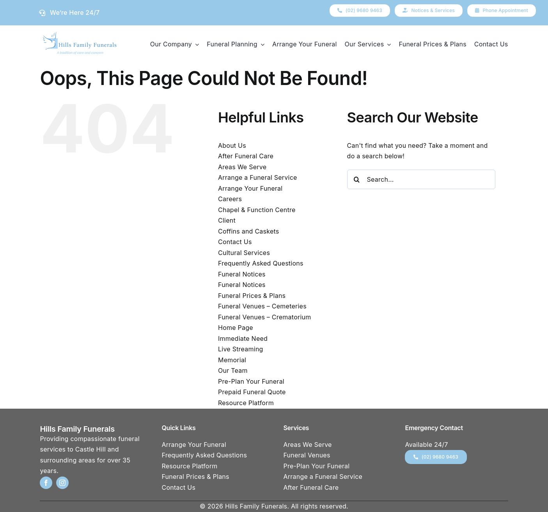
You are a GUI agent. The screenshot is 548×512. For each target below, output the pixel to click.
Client (227, 220)
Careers (230, 199)
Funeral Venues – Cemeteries (262, 306)
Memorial (232, 360)
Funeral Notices (242, 274)
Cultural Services (244, 253)
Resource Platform (246, 403)
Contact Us (235, 242)
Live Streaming (240, 349)
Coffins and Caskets (248, 231)
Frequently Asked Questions (260, 263)
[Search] (357, 179)
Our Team (233, 370)
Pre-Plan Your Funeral (251, 381)
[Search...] (421, 179)
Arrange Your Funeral (250, 188)
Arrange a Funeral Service (257, 177)
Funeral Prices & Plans (252, 295)
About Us (232, 145)
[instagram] (62, 483)
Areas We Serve (242, 167)
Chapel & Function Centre (257, 210)
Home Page (235, 327)
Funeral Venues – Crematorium (264, 317)
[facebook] (46, 483)
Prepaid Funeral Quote (252, 392)
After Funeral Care (245, 156)
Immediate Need (243, 338)
